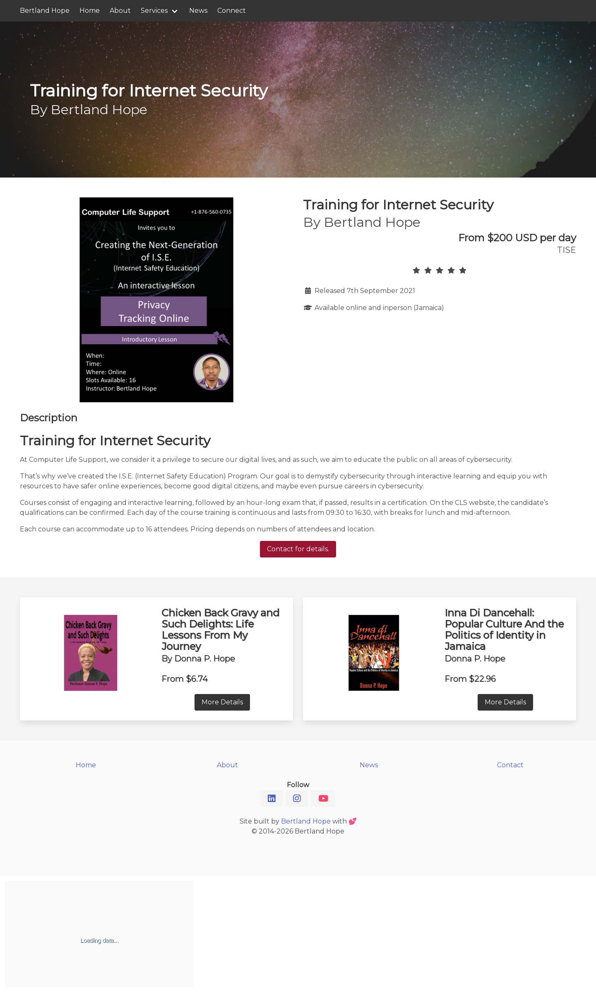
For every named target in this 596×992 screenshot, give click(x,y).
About (120, 10)
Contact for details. (298, 549)
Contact (510, 765)
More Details (222, 702)
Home (89, 10)
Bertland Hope (45, 10)
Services (154, 10)
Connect (231, 10)
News (198, 10)
